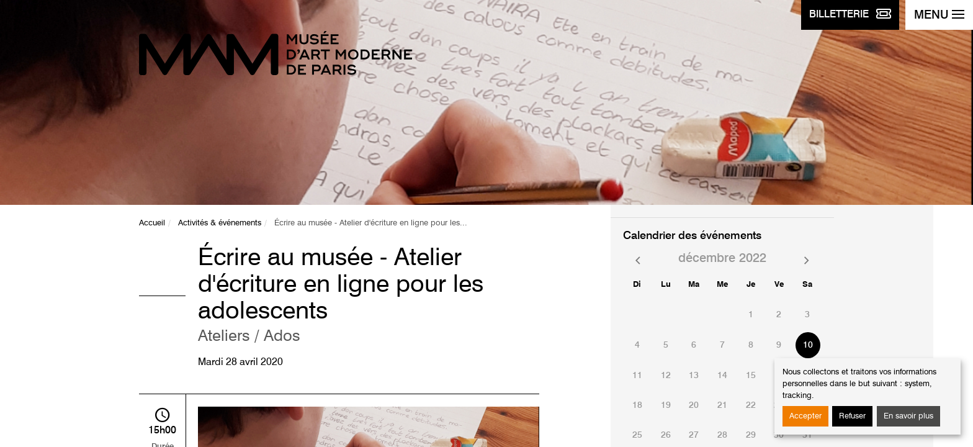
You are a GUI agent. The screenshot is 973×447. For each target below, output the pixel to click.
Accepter (805, 416)
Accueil (152, 223)
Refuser (852, 416)
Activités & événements (219, 223)
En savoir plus (908, 416)
